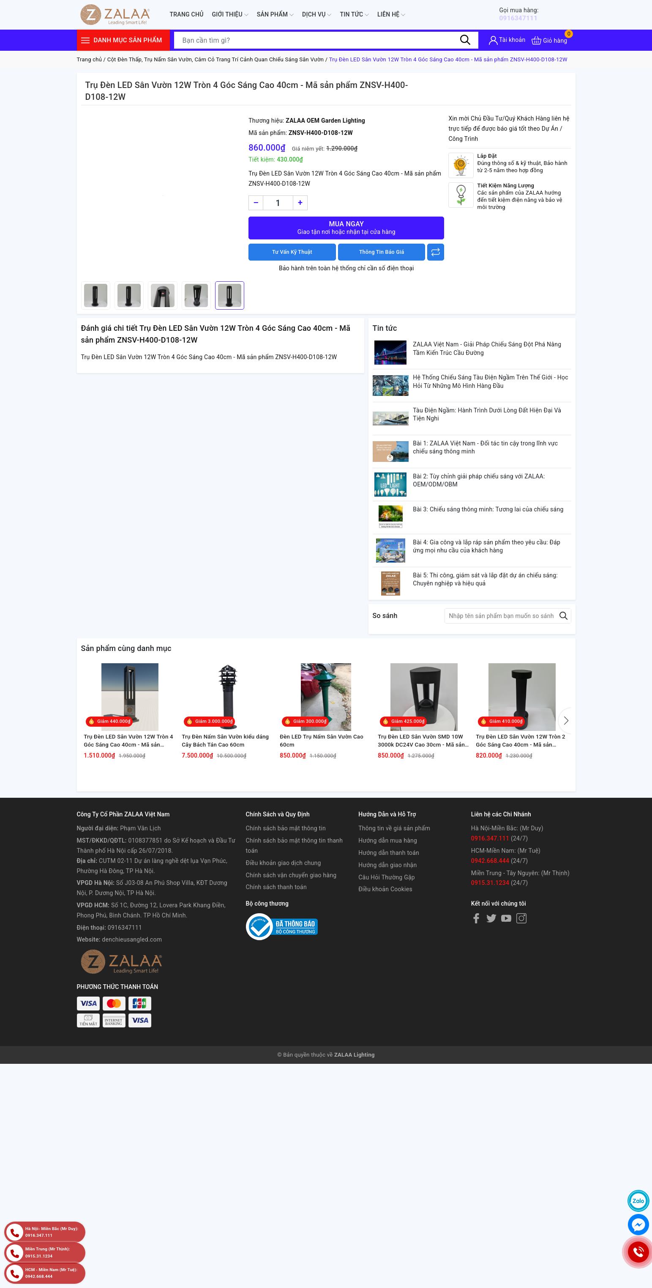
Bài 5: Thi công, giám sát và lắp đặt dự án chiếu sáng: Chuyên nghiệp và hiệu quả (493, 619)
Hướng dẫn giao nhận (387, 936)
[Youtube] (506, 990)
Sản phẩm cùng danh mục (126, 692)
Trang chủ (187, 14)
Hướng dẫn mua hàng (387, 912)
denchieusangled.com (132, 1011)
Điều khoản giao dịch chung (283, 934)
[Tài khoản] (507, 40)
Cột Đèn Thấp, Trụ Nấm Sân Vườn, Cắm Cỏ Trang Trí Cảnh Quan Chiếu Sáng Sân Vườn (215, 59)
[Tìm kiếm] (465, 40)
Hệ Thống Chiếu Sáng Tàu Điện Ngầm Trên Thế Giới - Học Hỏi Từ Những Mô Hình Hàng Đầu (492, 388)
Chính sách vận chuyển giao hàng (291, 946)
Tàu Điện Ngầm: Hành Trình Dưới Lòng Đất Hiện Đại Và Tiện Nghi (495, 427)
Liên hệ (391, 15)
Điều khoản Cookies (385, 961)
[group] (162, 195)
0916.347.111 (490, 909)
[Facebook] (476, 990)
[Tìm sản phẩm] (326, 40)
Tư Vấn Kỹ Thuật (292, 252)
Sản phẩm (275, 15)
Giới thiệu (230, 15)
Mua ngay (346, 228)
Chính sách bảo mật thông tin (286, 900)
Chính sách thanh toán (276, 959)
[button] (565, 777)
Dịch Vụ (316, 15)
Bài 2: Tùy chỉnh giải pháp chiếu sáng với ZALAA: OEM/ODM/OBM (487, 504)
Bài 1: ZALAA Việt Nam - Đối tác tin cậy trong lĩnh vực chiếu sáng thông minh (493, 465)
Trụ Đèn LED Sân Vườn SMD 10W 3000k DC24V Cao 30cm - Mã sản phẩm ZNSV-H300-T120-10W (424, 811)
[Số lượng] (278, 202)
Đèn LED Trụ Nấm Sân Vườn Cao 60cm (325, 810)
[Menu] (85, 40)
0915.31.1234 (490, 954)
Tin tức (354, 15)
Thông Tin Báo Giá (382, 252)
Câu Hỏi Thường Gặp (386, 948)
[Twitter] (491, 990)
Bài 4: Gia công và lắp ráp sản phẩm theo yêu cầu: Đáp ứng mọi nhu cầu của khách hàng (495, 581)
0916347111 (524, 14)
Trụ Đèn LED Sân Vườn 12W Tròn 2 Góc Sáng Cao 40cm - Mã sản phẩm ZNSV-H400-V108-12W (522, 811)
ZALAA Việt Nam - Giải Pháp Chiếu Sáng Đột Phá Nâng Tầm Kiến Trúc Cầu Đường (495, 350)
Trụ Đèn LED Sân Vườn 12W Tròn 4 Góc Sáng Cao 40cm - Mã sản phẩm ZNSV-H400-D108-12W (130, 811)
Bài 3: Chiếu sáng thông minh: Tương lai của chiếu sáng (489, 542)
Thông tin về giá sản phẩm (394, 900)
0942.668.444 (490, 932)
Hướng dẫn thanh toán (388, 924)
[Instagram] (521, 990)
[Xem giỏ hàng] (549, 40)
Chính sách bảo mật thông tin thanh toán (294, 917)
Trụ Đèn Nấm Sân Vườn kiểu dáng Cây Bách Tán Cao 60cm (224, 810)
